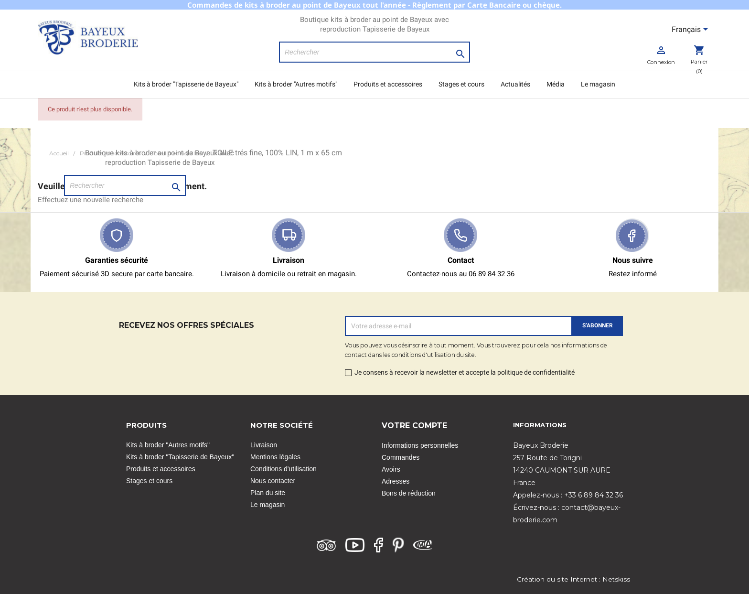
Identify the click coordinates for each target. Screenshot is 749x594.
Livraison (263, 445)
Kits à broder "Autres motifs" (296, 84)
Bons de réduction (409, 493)
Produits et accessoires (387, 84)
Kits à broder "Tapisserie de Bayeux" (186, 84)
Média (555, 84)
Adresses (395, 481)
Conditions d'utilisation (283, 469)
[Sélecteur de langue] (691, 30)
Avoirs (391, 469)
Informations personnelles (420, 445)
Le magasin (598, 84)
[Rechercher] (374, 52)
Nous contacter (272, 481)
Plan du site (267, 493)
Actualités (515, 84)
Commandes (400, 457)
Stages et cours (461, 84)
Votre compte (414, 425)
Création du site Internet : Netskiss (573, 579)
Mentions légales (275, 457)
